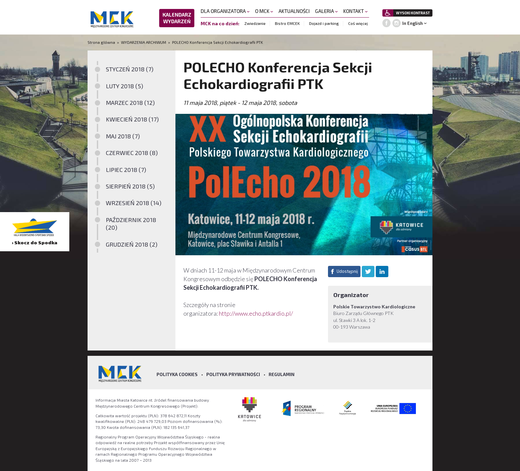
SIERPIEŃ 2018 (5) (130, 186)
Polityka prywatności (233, 374)
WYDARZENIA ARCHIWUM (143, 42)
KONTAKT (355, 11)
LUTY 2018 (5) (124, 86)
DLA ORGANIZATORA (225, 11)
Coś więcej (358, 23)
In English (412, 23)
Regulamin (281, 374)
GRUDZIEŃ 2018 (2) (132, 244)
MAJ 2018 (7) (123, 136)
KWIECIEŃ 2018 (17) (132, 119)
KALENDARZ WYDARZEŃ (176, 18)
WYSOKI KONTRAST (413, 13)
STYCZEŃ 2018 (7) (130, 69)
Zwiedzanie (255, 23)
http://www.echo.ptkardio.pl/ (256, 313)
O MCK (264, 11)
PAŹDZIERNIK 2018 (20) (131, 223)
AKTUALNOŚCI (294, 11)
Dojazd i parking (324, 23)
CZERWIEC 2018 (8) (132, 152)
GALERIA (326, 11)
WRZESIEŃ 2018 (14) (134, 202)
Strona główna (102, 42)
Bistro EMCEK (287, 23)
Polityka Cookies (177, 374)
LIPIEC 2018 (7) (126, 169)
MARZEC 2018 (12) (130, 102)
